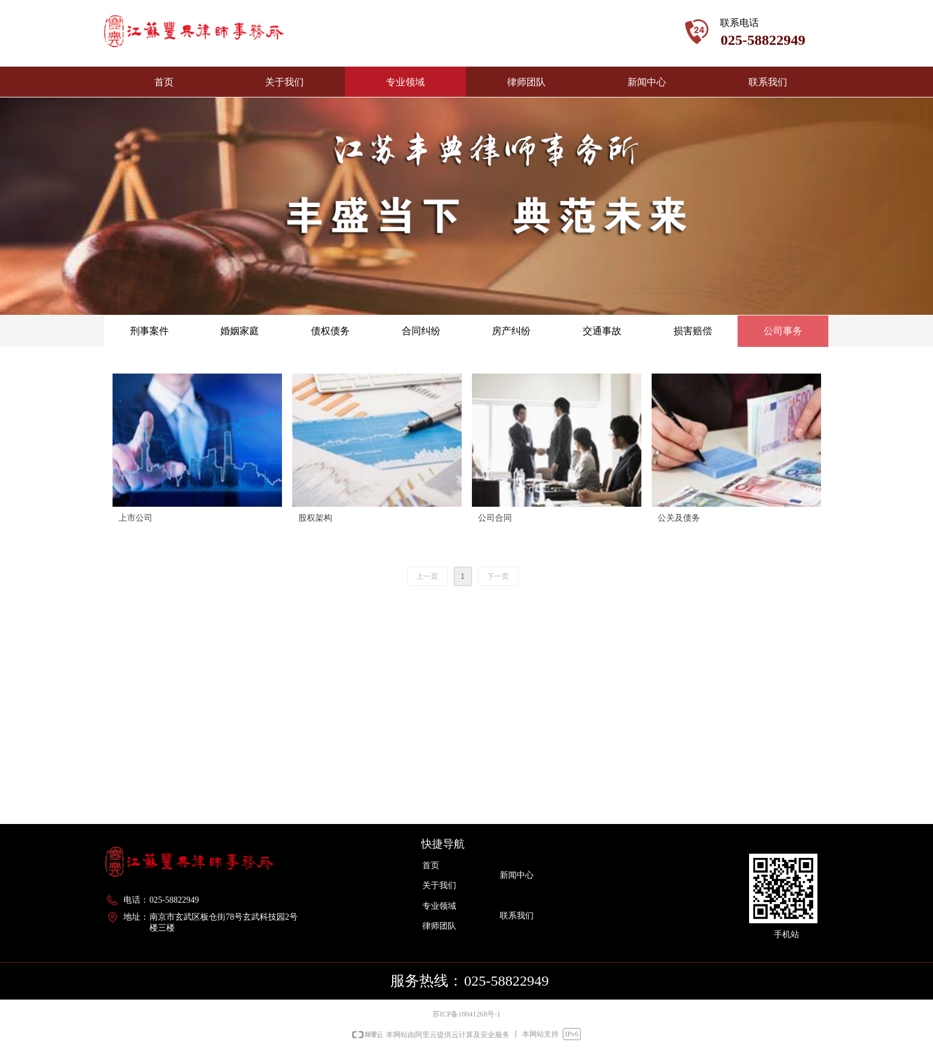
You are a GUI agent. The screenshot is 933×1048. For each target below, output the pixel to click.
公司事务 (783, 331)
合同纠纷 (421, 331)
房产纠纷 (511, 331)
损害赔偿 (692, 331)
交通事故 (602, 331)
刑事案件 (149, 331)
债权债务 (330, 331)
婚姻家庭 (239, 331)
